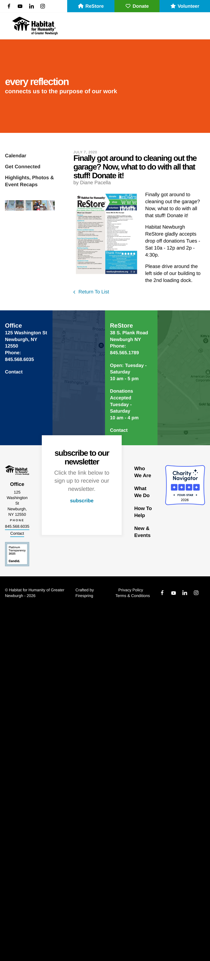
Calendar (15, 156)
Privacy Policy (130, 590)
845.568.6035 (17, 526)
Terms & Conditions (132, 596)
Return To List (93, 292)
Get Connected (22, 167)
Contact (14, 372)
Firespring (84, 596)
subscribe (81, 501)
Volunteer (184, 6)
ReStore (91, 6)
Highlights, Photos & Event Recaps (29, 181)
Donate (137, 6)
